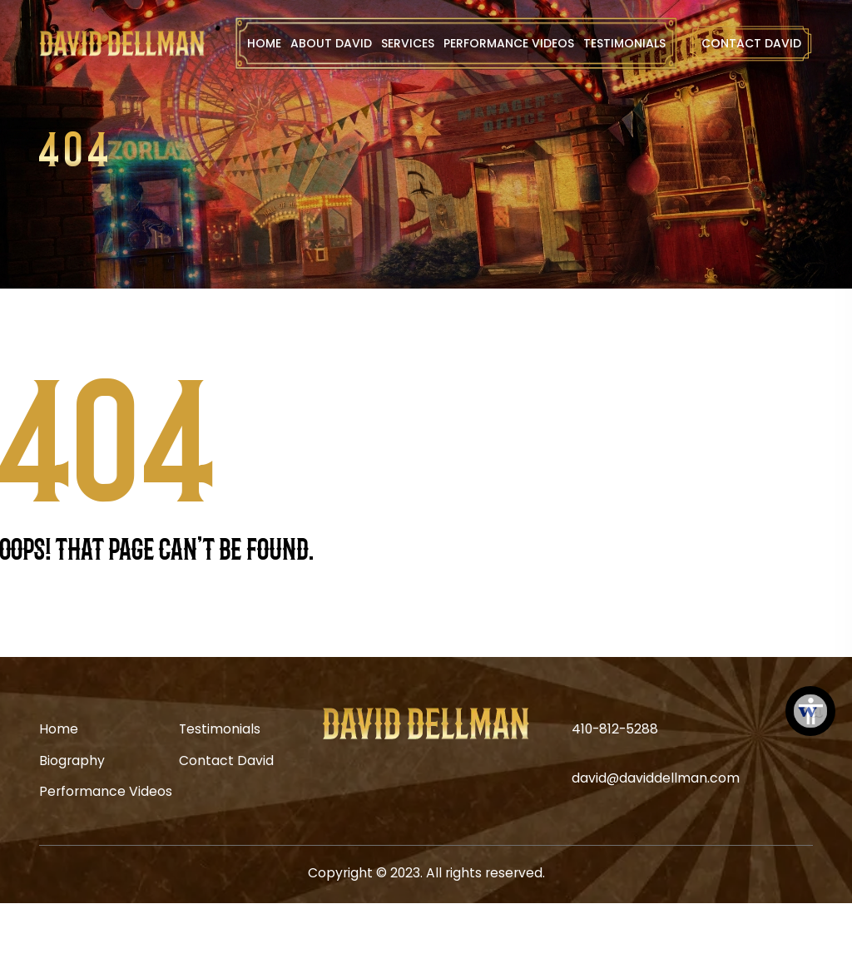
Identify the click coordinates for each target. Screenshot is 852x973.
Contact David (751, 43)
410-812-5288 (615, 728)
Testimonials (624, 43)
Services (407, 43)
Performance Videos (508, 43)
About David (331, 43)
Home (264, 43)
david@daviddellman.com (656, 778)
